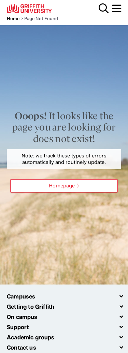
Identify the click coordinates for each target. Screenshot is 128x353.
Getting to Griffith (30, 306)
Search (104, 8)
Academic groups (31, 337)
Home (13, 18)
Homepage (62, 186)
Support (18, 327)
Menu (116, 8)
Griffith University (39, 8)
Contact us (21, 347)
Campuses (21, 296)
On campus (22, 316)
